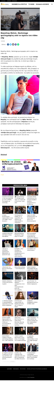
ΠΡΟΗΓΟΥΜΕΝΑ (6, 401)
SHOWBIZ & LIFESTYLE (19, 4)
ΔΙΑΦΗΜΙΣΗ (9, 0)
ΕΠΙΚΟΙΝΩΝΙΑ (14, 0)
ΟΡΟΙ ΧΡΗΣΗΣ (23, 408)
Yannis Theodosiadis (31, 417)
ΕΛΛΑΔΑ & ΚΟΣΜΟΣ (42, 4)
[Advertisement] (20, 57)
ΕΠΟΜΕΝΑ (12, 401)
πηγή (2, 194)
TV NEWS (31, 4)
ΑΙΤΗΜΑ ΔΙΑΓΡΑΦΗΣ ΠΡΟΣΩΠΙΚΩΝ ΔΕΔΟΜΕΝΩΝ (37, 408)
